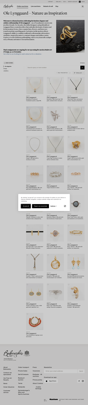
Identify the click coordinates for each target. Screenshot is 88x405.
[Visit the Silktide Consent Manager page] (65, 206)
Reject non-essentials (40, 206)
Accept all (26, 206)
